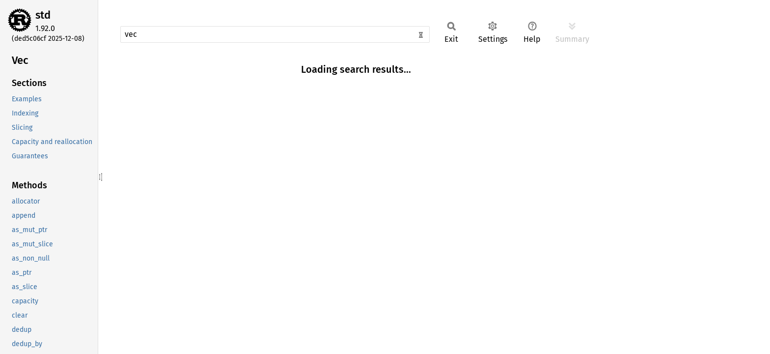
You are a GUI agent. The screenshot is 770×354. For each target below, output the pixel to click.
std (43, 15)
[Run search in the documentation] (275, 34)
